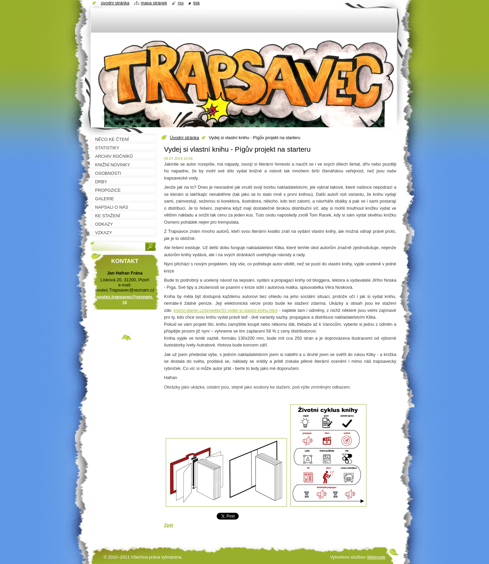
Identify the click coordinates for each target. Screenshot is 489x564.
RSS (181, 2)
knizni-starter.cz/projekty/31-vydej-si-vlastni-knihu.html (226, 310)
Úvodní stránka (184, 137)
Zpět (168, 525)
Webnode (376, 557)
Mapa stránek (154, 2)
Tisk (196, 2)
